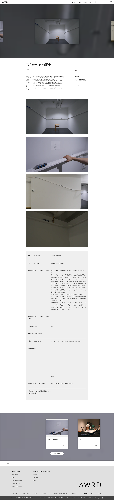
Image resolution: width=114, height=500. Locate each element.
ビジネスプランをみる (76, 2)
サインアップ (105, 2)
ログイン (99, 2)
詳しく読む (94, 498)
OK (100, 498)
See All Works (57, 453)
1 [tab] (52, 55)
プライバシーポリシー (39, 494)
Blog (13, 478)
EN (92, 494)
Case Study (35, 478)
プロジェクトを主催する (88, 2)
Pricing (34, 481)
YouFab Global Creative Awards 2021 (83, 80)
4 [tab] (61, 55)
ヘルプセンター (24, 494)
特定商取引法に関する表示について (53, 494)
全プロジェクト (15, 494)
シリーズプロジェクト (17, 487)
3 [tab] (58, 55)
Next (113, 31)
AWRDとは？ (15, 475)
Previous (1, 31)
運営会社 (64, 494)
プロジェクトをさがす (17, 481)
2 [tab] (55, 55)
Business (35, 475)
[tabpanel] (57, 31)
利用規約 (31, 494)
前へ (8, 463)
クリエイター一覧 (16, 484)
